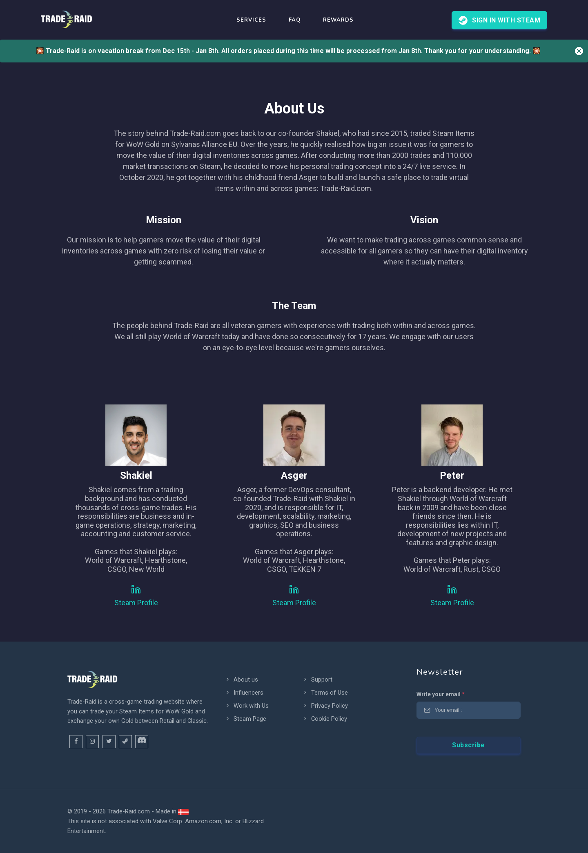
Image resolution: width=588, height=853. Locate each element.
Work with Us (247, 705)
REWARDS (338, 20)
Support (317, 679)
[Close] (579, 51)
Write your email (440, 694)
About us (241, 679)
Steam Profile (136, 602)
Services (251, 20)
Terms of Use (325, 692)
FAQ (295, 20)
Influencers (244, 692)
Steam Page (246, 718)
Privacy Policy (325, 705)
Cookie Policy (324, 718)
